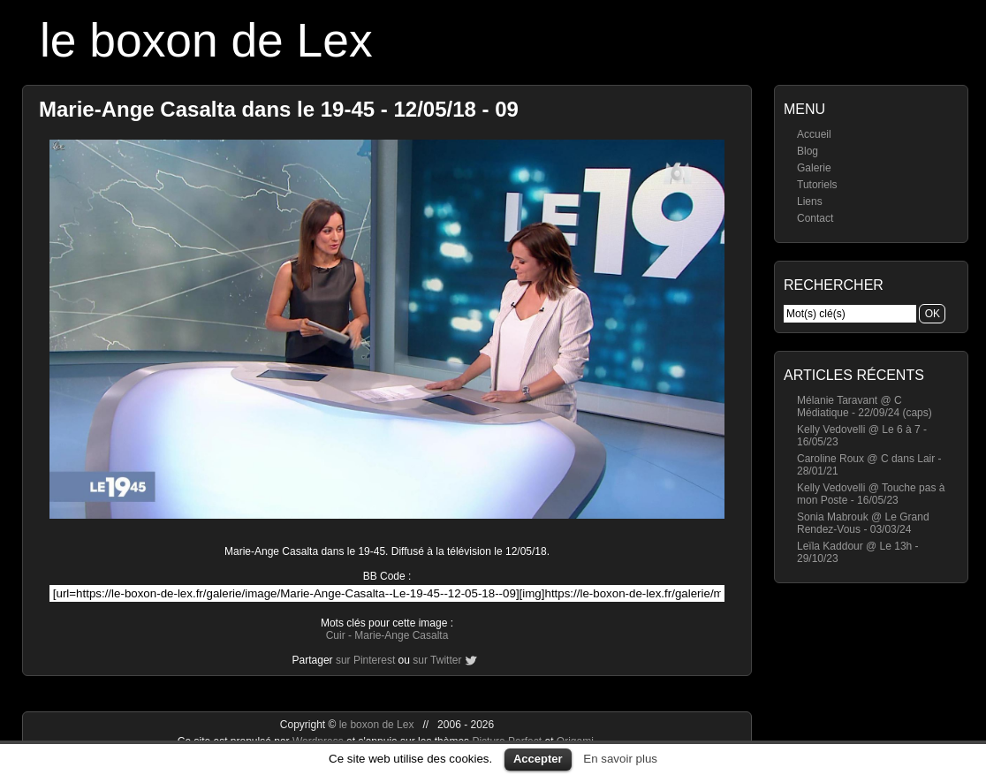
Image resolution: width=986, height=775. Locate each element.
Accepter (538, 758)
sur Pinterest (365, 660)
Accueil (814, 134)
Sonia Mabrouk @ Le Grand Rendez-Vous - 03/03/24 (863, 523)
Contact (815, 218)
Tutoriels (817, 185)
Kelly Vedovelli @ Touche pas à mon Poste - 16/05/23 (870, 494)
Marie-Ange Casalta (401, 635)
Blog (807, 151)
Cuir (335, 635)
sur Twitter (437, 660)
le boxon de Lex (206, 40)
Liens (810, 201)
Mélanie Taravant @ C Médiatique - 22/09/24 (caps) (864, 406)
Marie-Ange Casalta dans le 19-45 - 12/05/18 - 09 (279, 109)
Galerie (814, 168)
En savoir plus (620, 758)
